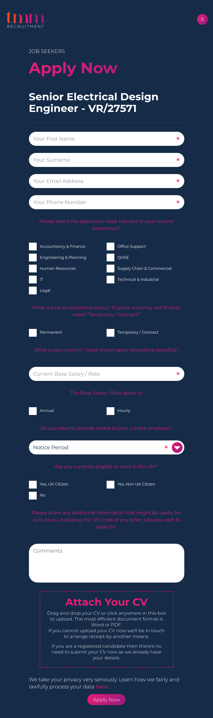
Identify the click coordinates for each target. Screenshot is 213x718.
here (101, 686)
